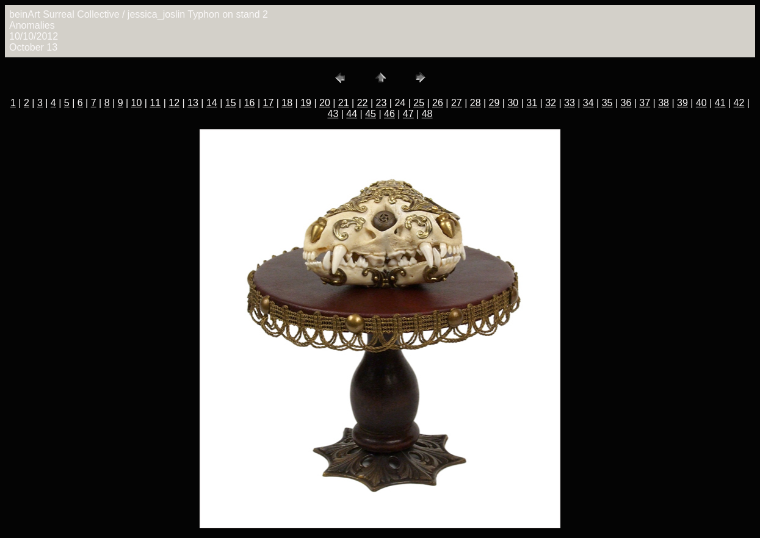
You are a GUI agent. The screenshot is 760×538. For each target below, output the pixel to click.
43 (332, 114)
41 (720, 103)
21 (343, 103)
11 (155, 103)
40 (701, 103)
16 (249, 103)
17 (267, 103)
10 (136, 103)
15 (230, 103)
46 (389, 114)
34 (588, 103)
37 (644, 103)
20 (324, 103)
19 (305, 103)
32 (550, 103)
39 (682, 103)
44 (351, 114)
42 (739, 103)
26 (437, 103)
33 (569, 103)
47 (408, 114)
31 (531, 103)
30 (512, 103)
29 (494, 103)
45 (370, 114)
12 (173, 103)
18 (286, 103)
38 (663, 103)
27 (456, 103)
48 (427, 114)
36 (626, 103)
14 (211, 103)
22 (362, 103)
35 (607, 103)
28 (475, 103)
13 (192, 103)
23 (381, 103)
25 (418, 103)
